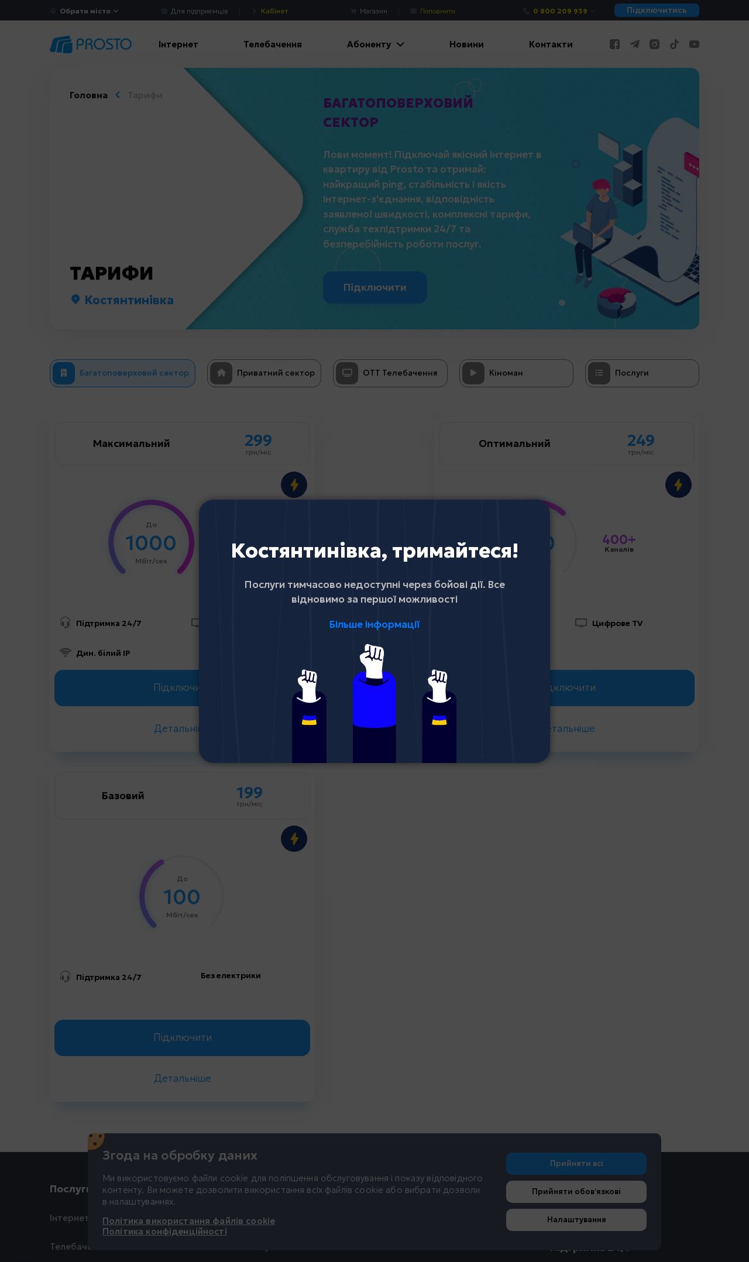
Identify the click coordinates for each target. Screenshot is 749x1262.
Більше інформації (374, 624)
